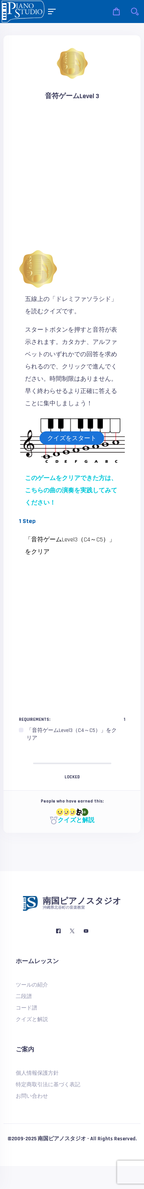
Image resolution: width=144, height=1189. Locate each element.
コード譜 (26, 1008)
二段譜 (24, 996)
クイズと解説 (72, 820)
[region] (72, 734)
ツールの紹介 (32, 985)
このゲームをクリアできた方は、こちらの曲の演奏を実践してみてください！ (71, 490)
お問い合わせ (32, 1096)
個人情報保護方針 (37, 1073)
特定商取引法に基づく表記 (48, 1084)
